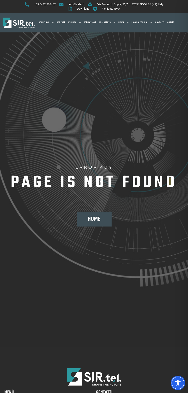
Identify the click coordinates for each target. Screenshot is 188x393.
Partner (61, 23)
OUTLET (170, 23)
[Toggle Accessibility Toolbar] (178, 383)
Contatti (160, 23)
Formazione (90, 23)
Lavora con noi (142, 22)
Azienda (74, 22)
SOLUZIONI (46, 22)
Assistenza (107, 22)
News (123, 22)
